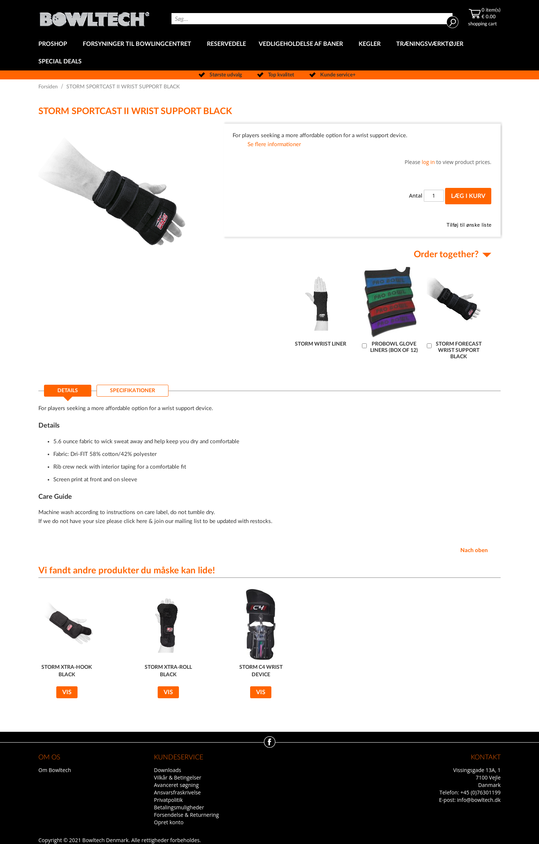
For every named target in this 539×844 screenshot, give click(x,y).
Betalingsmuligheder (179, 807)
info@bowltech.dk (479, 799)
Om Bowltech (54, 770)
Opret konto (168, 822)
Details (67, 390)
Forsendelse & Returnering (186, 814)
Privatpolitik (168, 799)
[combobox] (312, 18)
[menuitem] (54, 44)
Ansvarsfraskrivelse (177, 792)
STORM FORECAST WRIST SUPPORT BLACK (459, 350)
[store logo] (94, 18)
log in (428, 162)
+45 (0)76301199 (480, 792)
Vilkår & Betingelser (177, 777)
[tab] (67, 393)
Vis (67, 692)
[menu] (269, 52)
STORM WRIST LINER (320, 344)
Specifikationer (132, 390)
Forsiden (48, 86)
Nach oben (474, 550)
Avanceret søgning (176, 784)
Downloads (167, 770)
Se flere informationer (274, 144)
